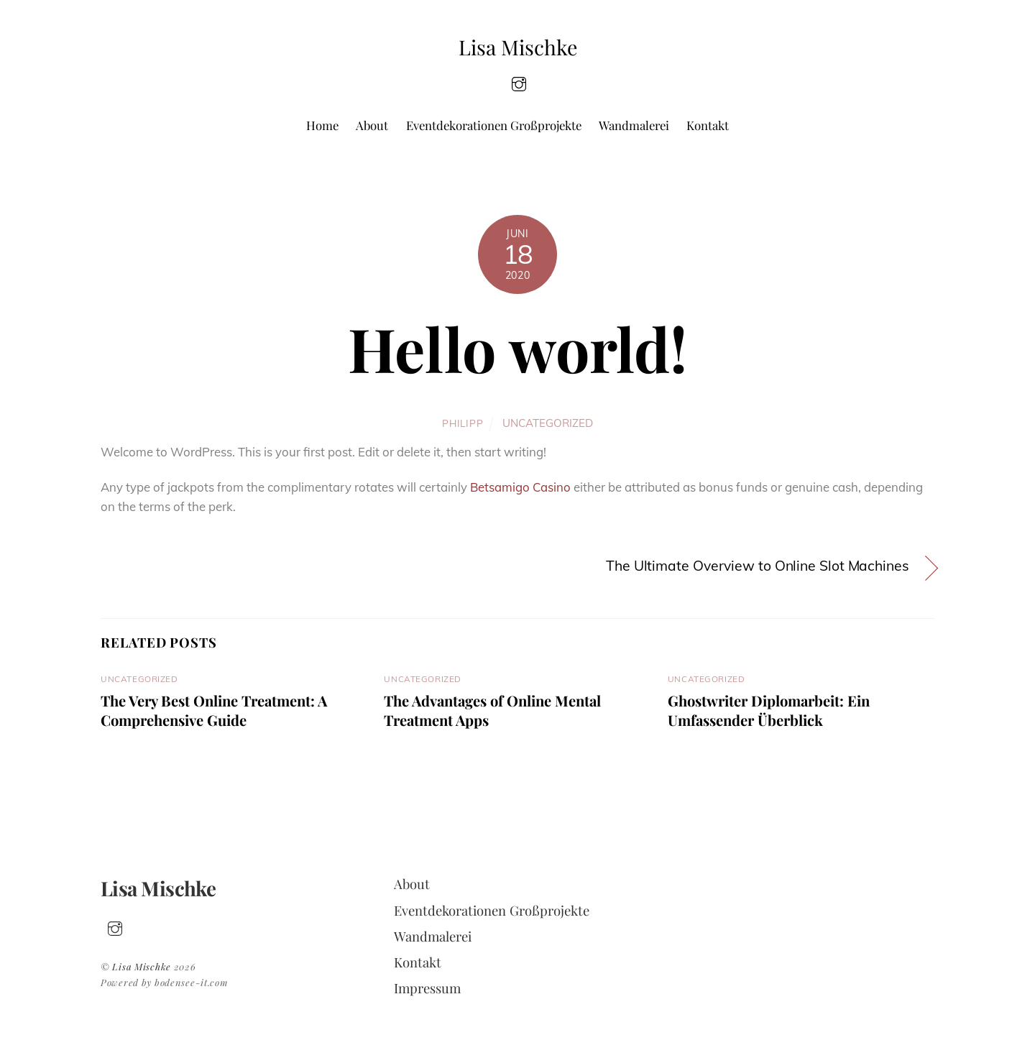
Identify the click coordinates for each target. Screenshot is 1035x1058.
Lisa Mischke (141, 966)
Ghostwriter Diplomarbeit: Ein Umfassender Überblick (769, 710)
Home (322, 125)
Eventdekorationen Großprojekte (493, 125)
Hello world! (517, 348)
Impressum (427, 988)
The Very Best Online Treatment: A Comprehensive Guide (214, 710)
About (372, 125)
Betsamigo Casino (520, 486)
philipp (462, 423)
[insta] (519, 82)
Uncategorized (547, 423)
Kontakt (707, 125)
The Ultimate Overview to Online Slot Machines (757, 565)
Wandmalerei (634, 125)
